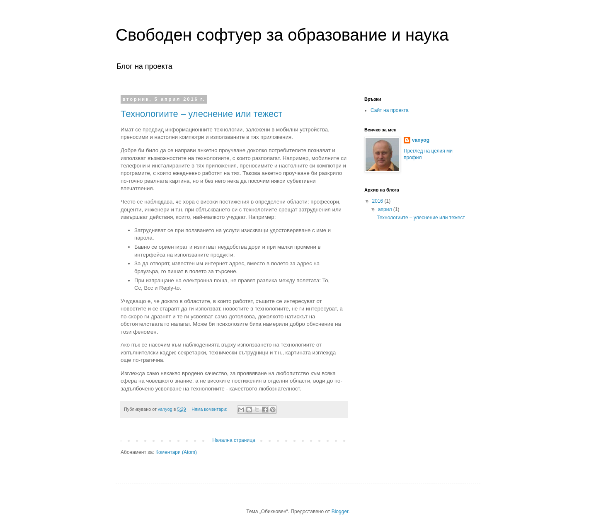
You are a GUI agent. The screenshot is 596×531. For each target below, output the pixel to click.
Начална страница (233, 440)
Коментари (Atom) (176, 452)
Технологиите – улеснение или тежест (201, 114)
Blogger (340, 511)
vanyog (420, 140)
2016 (378, 201)
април (385, 209)
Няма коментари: (209, 409)
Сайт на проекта (390, 110)
